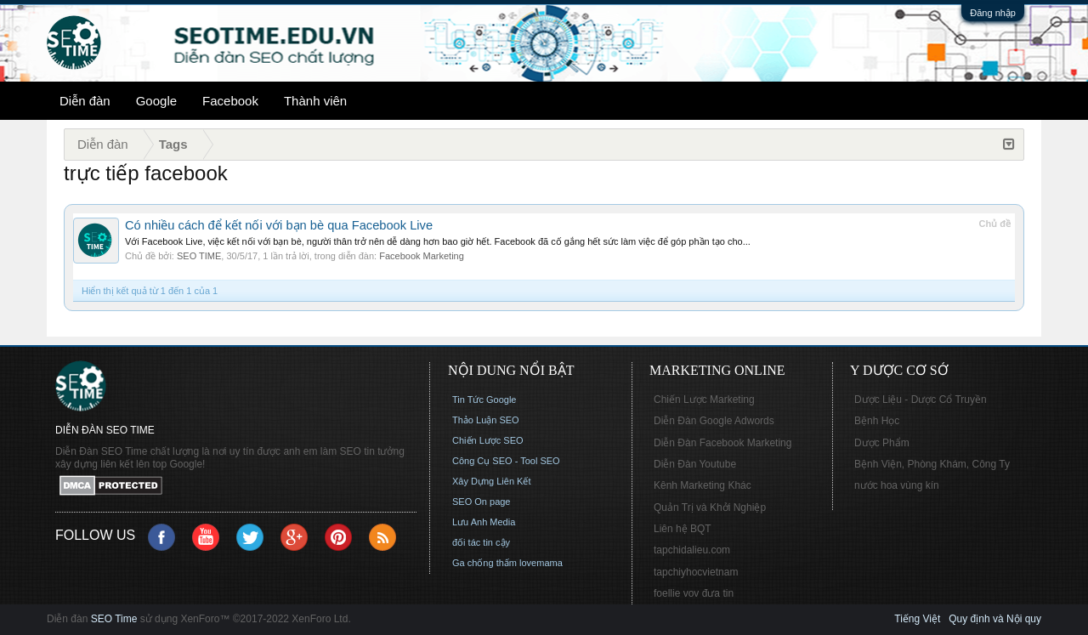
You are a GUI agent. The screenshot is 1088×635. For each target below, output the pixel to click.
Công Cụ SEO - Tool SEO (506, 461)
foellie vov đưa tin (694, 593)
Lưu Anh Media (483, 522)
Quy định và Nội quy (995, 619)
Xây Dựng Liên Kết (491, 481)
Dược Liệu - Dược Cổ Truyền (920, 399)
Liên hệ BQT (682, 529)
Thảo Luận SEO (485, 420)
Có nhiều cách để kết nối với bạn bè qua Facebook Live (279, 225)
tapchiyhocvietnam (696, 572)
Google (156, 101)
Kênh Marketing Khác (702, 485)
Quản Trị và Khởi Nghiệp (710, 507)
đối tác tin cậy (481, 542)
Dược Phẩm (882, 443)
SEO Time (114, 619)
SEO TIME (199, 256)
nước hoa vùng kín (896, 485)
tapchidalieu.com (692, 550)
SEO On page (481, 501)
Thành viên (315, 101)
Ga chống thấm (484, 563)
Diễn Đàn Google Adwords (714, 421)
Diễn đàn (85, 101)
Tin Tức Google (484, 399)
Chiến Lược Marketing (704, 399)
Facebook (230, 101)
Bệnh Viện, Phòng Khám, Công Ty (932, 464)
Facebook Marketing (421, 256)
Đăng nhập (993, 13)
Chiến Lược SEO (488, 440)
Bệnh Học (876, 421)
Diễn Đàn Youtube (695, 464)
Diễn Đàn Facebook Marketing (722, 443)
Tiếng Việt (917, 619)
